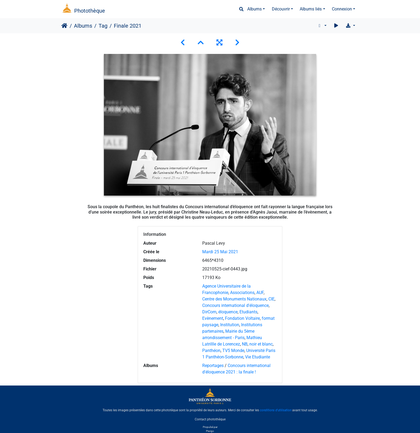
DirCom (209, 311)
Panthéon (211, 350)
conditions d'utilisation (275, 410)
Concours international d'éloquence (235, 305)
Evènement (212, 318)
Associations (242, 292)
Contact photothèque (210, 419)
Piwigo (210, 431)
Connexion (342, 9)
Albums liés (311, 9)
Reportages (213, 365)
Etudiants (248, 311)
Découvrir (281, 9)
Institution (229, 324)
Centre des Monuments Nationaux (234, 299)
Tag (103, 26)
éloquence (228, 311)
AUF (260, 292)
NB (245, 344)
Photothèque (89, 11)
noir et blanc (261, 344)
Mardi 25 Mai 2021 (220, 251)
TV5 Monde (233, 350)
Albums (254, 9)
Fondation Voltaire (242, 318)
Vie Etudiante (257, 356)
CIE (271, 299)
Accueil (64, 26)
